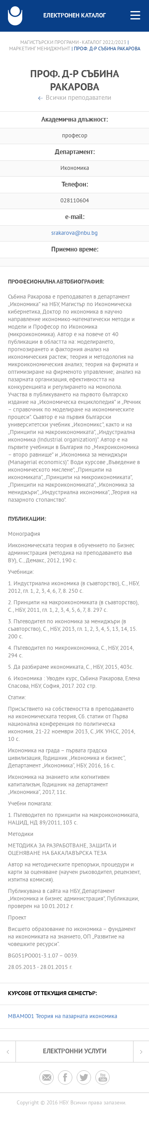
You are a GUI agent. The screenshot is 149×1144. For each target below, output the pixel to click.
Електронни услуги (74, 1051)
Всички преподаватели (78, 98)
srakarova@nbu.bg (74, 233)
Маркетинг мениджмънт (39, 49)
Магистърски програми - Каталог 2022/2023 (73, 43)
